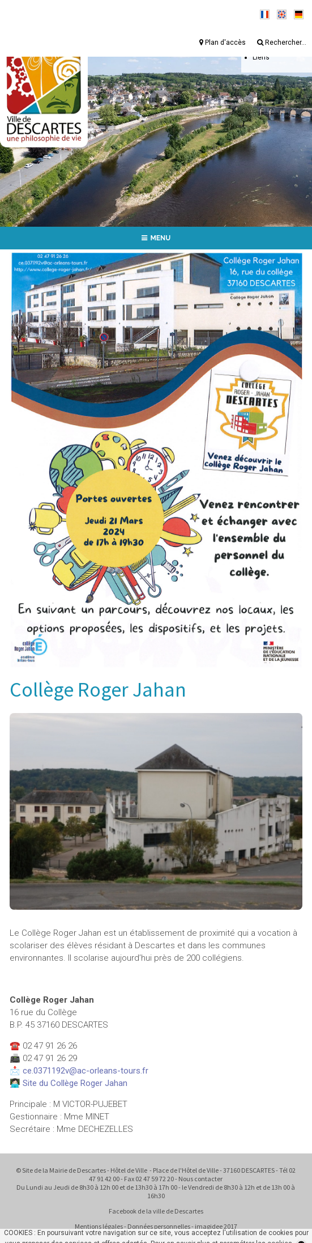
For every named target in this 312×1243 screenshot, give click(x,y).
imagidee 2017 (216, 1226)
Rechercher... (281, 42)
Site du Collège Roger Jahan (75, 1083)
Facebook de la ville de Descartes (156, 1211)
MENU (156, 238)
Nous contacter (200, 1178)
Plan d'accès (222, 42)
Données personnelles (158, 1226)
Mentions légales (99, 1226)
